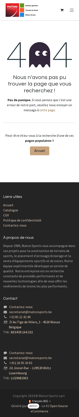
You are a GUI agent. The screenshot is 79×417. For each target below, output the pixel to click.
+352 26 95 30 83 (20, 363)
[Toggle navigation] (72, 10)
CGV (6, 215)
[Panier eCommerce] (62, 10)
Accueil (39, 150)
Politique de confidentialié (22, 220)
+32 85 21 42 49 (20, 317)
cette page (47, 110)
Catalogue (10, 210)
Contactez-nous (15, 225)
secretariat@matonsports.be (30, 312)
